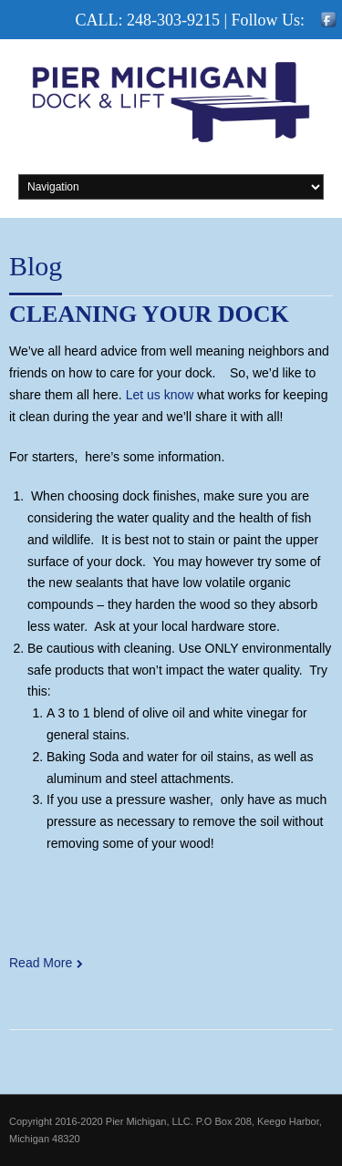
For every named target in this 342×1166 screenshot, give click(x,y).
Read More (40, 962)
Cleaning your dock (149, 314)
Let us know (160, 394)
